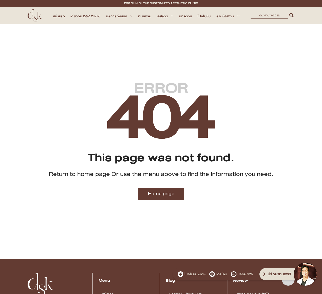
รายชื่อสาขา (227, 16)
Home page (161, 193)
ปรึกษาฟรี (242, 274)
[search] (292, 15)
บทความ (185, 16)
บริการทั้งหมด (119, 16)
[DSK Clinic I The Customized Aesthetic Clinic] (35, 15)
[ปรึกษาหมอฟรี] (280, 274)
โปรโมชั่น (204, 16)
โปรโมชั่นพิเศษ (192, 274)
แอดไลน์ (218, 274)
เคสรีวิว (165, 16)
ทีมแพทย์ (144, 16)
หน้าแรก (59, 16)
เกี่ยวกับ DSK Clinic (85, 16)
